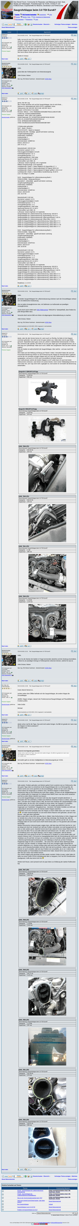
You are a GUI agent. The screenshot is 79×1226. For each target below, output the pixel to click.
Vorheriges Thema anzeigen (62, 24)
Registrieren (29, 19)
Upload (51, 1204)
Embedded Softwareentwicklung (44, 1222)
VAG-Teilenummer (42, 310)
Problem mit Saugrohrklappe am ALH (27, 1210)
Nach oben (5, 59)
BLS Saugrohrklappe (23, 1204)
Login (36, 19)
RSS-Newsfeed (19, 19)
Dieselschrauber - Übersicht (41, 24)
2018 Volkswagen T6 (7, 88)
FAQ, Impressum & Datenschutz (40, 17)
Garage (17, 17)
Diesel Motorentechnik (8, 27)
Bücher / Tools (25, 17)
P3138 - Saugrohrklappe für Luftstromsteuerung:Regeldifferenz (26, 1194)
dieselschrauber (6, 117)
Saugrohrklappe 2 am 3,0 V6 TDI (26, 1207)
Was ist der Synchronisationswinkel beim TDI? (29, 1198)
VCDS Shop (48, 79)
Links (49, 14)
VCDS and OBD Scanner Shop (56, 1222)
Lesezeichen (41, 14)
